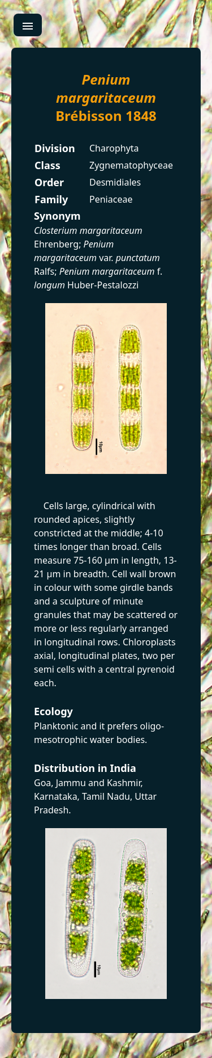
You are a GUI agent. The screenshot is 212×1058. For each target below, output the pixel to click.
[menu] (28, 25)
